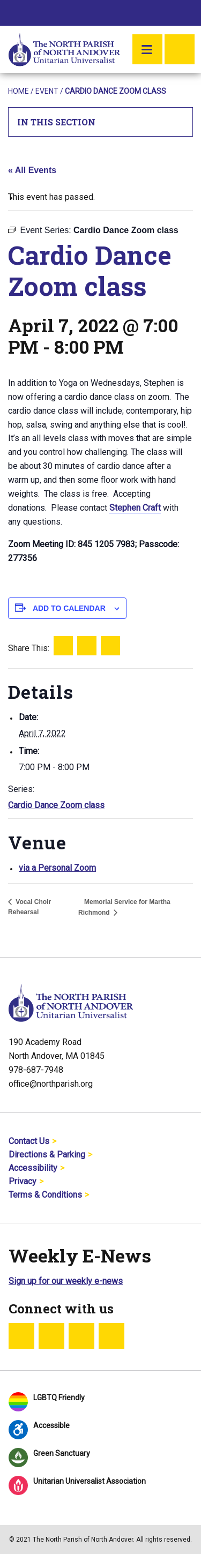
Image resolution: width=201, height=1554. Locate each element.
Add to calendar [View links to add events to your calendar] (69, 608)
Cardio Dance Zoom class (56, 805)
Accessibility (33, 1168)
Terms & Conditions (45, 1195)
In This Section (100, 122)
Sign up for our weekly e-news (66, 1281)
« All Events (32, 170)
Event (46, 91)
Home (18, 91)
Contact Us (29, 1141)
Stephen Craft (135, 508)
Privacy (22, 1181)
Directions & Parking (47, 1154)
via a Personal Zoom (57, 868)
